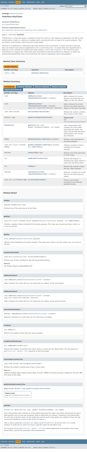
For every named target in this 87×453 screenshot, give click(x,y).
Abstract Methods (42, 87)
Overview (4, 2)
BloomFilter (9, 125)
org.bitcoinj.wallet (15, 13)
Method (28, 8)
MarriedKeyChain (40, 30)
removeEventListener (36, 172)
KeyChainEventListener (38, 98)
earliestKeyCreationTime (38, 111)
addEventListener (35, 96)
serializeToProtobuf (36, 180)
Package (11, 2)
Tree (23, 2)
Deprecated (30, 2)
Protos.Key (22, 180)
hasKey (30, 152)
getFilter (32, 125)
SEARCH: (62, 6)
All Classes (5, 6)
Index (38, 2)
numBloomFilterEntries (37, 158)
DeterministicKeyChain (23, 30)
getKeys (31, 145)
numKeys (31, 166)
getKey (30, 139)
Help (42, 2)
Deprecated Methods (13, 90)
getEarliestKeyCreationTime (39, 117)
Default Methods (59, 87)
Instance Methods (24, 87)
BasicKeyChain (8, 30)
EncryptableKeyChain (10, 24)
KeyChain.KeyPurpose (40, 73)
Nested (10, 8)
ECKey (6, 139)
